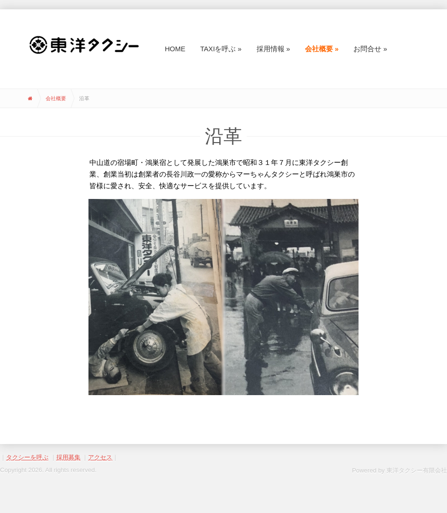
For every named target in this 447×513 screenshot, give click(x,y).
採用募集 (68, 457)
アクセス (100, 457)
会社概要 (56, 98)
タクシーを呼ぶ (27, 457)
